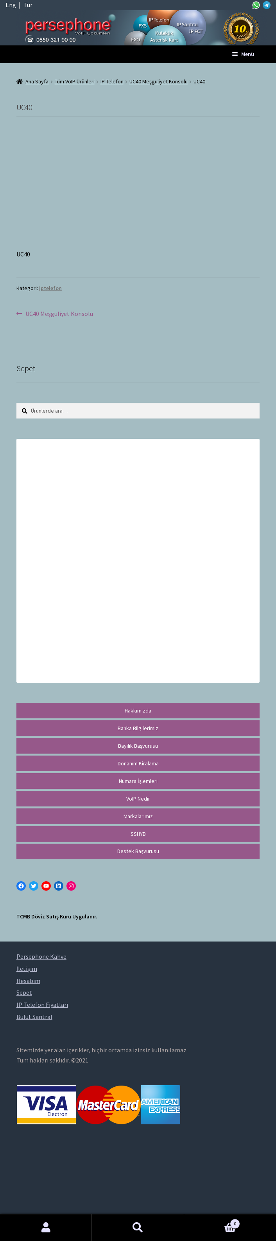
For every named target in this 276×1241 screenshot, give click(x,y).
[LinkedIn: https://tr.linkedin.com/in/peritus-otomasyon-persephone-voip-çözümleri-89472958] (58, 886)
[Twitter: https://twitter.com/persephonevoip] (33, 886)
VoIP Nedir (138, 798)
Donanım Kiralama (138, 763)
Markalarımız (138, 816)
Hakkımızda (138, 710)
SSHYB (138, 833)
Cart (212, 1222)
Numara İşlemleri (138, 781)
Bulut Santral (34, 1017)
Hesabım (46, 1227)
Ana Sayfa (36, 81)
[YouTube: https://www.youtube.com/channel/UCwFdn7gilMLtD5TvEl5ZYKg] (46, 886)
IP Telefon (112, 81)
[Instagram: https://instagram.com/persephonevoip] (71, 886)
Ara (138, 1227)
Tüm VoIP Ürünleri (75, 81)
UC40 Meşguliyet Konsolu (158, 81)
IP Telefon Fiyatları (42, 1004)
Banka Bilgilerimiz (138, 728)
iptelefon (50, 288)
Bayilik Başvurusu (138, 745)
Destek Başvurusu (138, 851)
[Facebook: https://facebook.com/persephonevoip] (21, 886)
